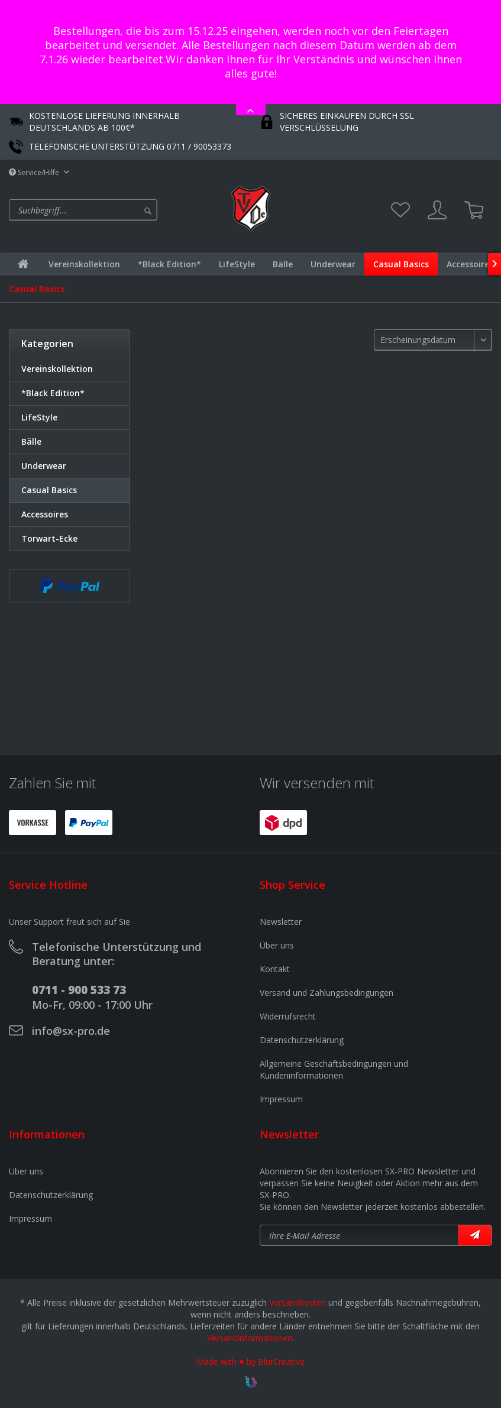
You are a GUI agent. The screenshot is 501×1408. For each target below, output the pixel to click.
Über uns (277, 945)
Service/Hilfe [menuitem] (35, 172)
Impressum (281, 1099)
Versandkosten (297, 1302)
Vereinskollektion (57, 368)
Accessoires (44, 514)
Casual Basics (49, 490)
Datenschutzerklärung (302, 1040)
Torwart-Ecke (49, 538)
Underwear (43, 465)
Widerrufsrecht (288, 1016)
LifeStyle (39, 417)
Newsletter (281, 921)
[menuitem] (115, 210)
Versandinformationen (249, 1338)
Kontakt (275, 969)
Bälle (31, 441)
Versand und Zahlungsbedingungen (326, 992)
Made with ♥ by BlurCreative (250, 1361)
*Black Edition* (53, 393)
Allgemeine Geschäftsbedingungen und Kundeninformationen (334, 1069)
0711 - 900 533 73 (79, 990)
